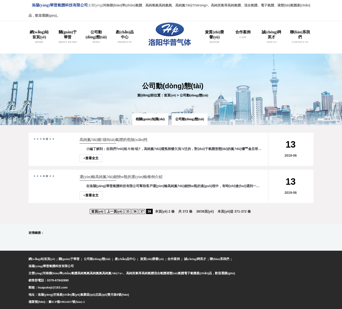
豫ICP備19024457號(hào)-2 (66, 302)
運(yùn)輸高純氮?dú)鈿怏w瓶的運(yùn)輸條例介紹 (121, 177)
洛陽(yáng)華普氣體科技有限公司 (60, 5)
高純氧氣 (83, 273)
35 (127, 211)
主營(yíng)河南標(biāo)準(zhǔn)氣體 (52, 273)
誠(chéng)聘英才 (195, 259)
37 (142, 211)
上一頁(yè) (114, 211)
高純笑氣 (132, 273)
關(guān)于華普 (69, 259)
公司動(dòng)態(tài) (194, 95)
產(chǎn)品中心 (125, 259)
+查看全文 (91, 158)
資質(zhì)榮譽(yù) (152, 259)
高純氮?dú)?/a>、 (114, 273)
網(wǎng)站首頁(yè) (41, 259)
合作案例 (173, 259)
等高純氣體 (146, 273)
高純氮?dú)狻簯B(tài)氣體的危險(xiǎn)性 (114, 140)
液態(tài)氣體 (175, 273)
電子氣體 (190, 273)
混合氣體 (160, 273)
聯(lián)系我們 (219, 259)
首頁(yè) (170, 95)
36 (135, 211)
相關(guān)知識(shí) (150, 119)
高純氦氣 (96, 273)
